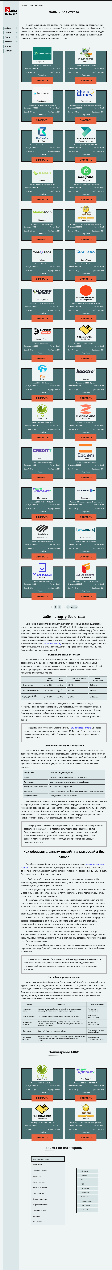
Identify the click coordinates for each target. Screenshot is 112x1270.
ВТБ (82, 1180)
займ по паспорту (52, 643)
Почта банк (85, 1197)
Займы (7, 28)
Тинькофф (84, 1176)
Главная (24, 6)
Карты (7, 37)
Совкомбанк (85, 1188)
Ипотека (8, 42)
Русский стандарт (87, 1201)
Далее (74, 607)
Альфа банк (85, 1193)
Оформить (42, 81)
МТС (82, 1184)
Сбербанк (84, 1171)
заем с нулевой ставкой (81, 728)
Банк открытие (86, 1210)
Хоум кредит (85, 1205)
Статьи (7, 46)
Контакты (8, 51)
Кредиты (8, 33)
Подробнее (42, 75)
